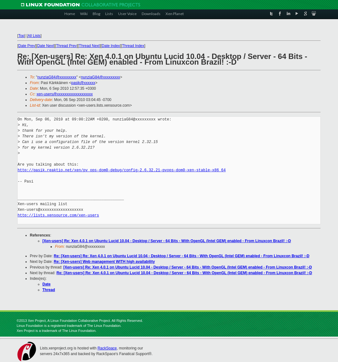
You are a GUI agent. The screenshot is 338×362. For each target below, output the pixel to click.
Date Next (45, 46)
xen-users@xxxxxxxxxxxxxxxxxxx (64, 94)
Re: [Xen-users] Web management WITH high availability (104, 261)
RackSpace (107, 348)
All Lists (34, 36)
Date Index (111, 46)
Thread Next (89, 46)
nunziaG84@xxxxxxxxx (56, 77)
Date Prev (26, 46)
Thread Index (133, 46)
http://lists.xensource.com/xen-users (58, 215)
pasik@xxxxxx (83, 83)
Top (21, 36)
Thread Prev (66, 46)
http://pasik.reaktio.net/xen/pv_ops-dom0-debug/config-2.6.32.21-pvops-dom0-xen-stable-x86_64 (122, 170)
